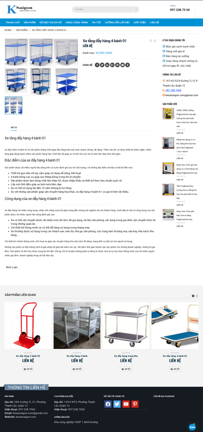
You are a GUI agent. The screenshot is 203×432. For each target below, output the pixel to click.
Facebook (97, 65)
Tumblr (127, 65)
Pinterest (117, 65)
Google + (112, 65)
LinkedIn (107, 65)
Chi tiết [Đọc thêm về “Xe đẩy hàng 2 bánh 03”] (30, 369)
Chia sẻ (88, 64)
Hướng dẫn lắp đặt (117, 22)
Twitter (102, 65)
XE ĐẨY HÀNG (104, 52)
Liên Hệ (154, 22)
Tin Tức (96, 22)
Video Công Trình (76, 22)
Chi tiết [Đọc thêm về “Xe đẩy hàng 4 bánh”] (79, 369)
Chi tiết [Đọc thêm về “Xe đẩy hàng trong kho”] (127, 369)
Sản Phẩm (30, 22)
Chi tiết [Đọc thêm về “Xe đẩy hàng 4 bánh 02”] (176, 369)
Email (122, 65)
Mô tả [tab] (14, 127)
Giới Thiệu (140, 22)
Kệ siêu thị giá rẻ (51, 22)
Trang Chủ (13, 22)
